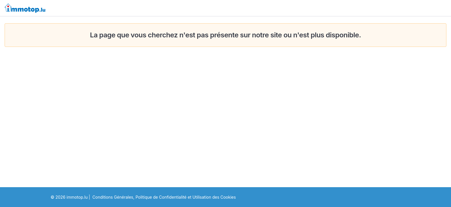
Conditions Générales (112, 197)
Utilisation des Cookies (214, 197)
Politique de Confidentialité (160, 197)
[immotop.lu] (25, 8)
